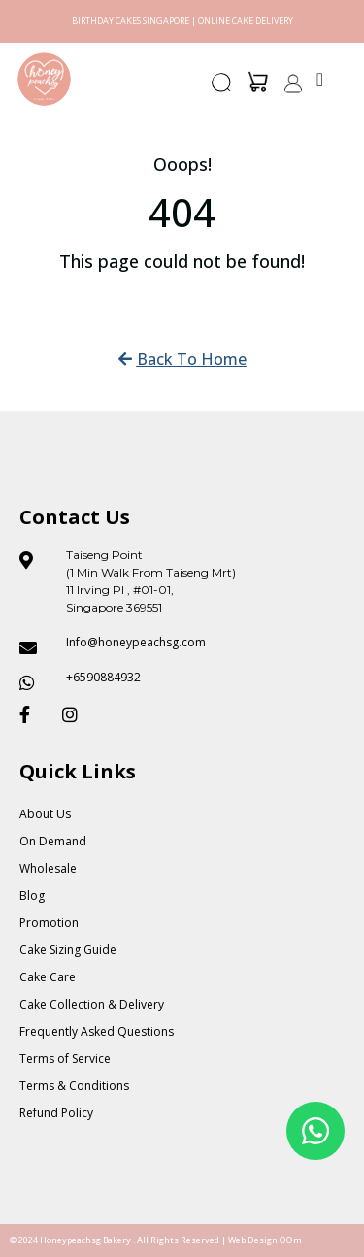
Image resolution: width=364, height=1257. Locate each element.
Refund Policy (56, 1113)
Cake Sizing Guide (67, 950)
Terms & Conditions (74, 1085)
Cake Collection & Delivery (91, 1004)
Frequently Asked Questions (96, 1031)
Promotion (49, 922)
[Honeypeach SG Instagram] (75, 714)
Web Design (253, 1240)
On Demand (52, 841)
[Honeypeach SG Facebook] (33, 714)
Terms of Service (65, 1058)
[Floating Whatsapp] (315, 1131)
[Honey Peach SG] (44, 79)
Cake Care (47, 977)
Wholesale (48, 868)
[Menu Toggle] (319, 79)
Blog (32, 895)
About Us (45, 814)
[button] (222, 88)
